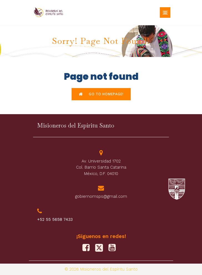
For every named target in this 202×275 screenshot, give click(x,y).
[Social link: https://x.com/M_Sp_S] (101, 247)
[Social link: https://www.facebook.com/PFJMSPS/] (88, 247)
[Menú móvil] (165, 12)
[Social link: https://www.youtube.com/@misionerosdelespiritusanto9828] (114, 247)
